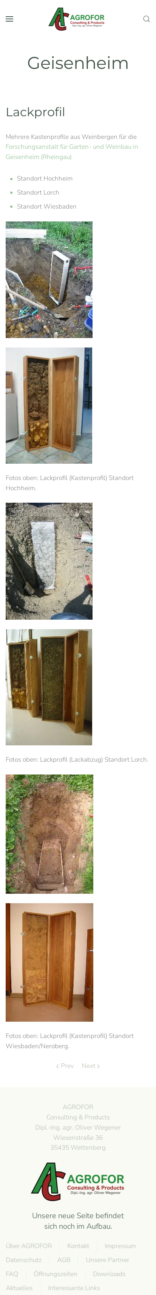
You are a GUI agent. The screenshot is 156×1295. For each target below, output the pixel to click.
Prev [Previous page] (65, 1065)
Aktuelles (18, 1288)
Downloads (108, 1274)
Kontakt (77, 1246)
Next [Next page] (91, 1065)
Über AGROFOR (28, 1246)
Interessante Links (73, 1288)
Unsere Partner (106, 1260)
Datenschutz (23, 1260)
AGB (63, 1260)
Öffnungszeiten (55, 1274)
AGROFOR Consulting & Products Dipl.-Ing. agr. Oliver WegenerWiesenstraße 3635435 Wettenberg (77, 1127)
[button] (9, 19)
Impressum (119, 1246)
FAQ (11, 1274)
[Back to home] (78, 19)
